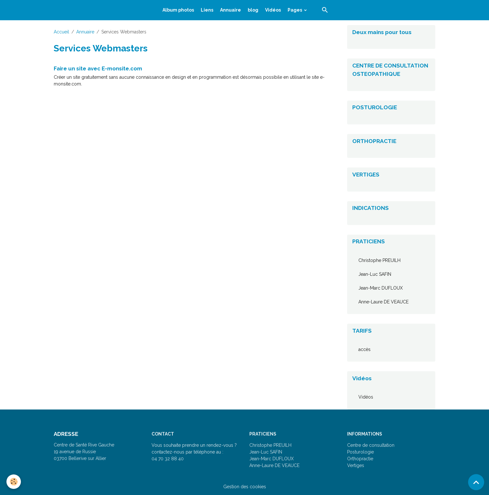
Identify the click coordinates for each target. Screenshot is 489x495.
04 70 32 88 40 (168, 458)
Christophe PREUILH (379, 260)
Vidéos (273, 10)
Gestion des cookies (244, 486)
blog (253, 10)
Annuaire (230, 10)
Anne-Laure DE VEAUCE (383, 301)
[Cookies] (13, 481)
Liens (207, 10)
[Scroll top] (476, 482)
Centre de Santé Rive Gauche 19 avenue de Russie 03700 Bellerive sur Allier (84, 451)
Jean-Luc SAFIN (374, 274)
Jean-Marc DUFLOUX (380, 288)
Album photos (178, 10)
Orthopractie (360, 458)
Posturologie (360, 452)
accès (364, 349)
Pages (295, 10)
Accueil (61, 31)
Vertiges (355, 465)
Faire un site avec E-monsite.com (98, 68)
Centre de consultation (370, 445)
